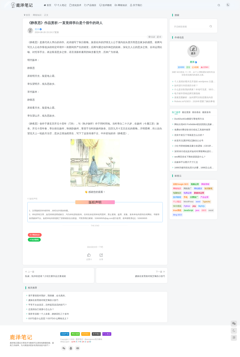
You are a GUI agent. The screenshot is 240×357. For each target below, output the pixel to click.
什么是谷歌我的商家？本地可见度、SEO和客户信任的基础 (195, 89)
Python (187, 206)
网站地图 (75, 334)
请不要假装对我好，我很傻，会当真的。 (47, 295)
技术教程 (177, 197)
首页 (27, 15)
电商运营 (188, 193)
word (198, 201)
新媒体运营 (199, 193)
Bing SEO (177, 215)
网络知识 (37, 15)
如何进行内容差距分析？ (186, 85)
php (194, 206)
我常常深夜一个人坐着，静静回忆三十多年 (48, 314)
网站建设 (198, 188)
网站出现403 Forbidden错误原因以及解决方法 (196, 124)
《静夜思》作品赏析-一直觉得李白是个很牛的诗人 (65, 23)
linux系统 (177, 210)
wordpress (90, 339)
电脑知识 (177, 193)
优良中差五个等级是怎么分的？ (189, 135)
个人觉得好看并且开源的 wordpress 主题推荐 (195, 81)
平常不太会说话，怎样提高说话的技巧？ (47, 304)
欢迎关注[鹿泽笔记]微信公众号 (188, 140)
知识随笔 (208, 188)
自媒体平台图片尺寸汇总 (186, 162)
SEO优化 (177, 206)
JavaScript (188, 210)
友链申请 (65, 334)
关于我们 (96, 334)
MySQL (201, 206)
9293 (181, 67)
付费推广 (194, 197)
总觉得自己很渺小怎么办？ (41, 309)
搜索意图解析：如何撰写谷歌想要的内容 (193, 97)
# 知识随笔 (34, 240)
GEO (204, 210)
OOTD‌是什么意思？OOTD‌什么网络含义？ (48, 318)
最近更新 (186, 112)
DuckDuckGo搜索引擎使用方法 (189, 119)
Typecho (206, 201)
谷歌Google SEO (180, 184)
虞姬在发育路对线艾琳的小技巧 (43, 300)
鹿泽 (37, 29)
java (197, 210)
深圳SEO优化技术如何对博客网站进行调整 (194, 151)
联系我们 (86, 334)
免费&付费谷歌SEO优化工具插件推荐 (192, 129)
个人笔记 (177, 201)
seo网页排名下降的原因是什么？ (190, 156)
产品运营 (204, 197)
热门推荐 (176, 112)
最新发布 (206, 112)
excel (211, 210)
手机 (186, 197)
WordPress (188, 201)
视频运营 (195, 184)
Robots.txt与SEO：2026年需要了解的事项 (194, 101)
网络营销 (205, 184)
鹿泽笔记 (79, 339)
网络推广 (188, 188)
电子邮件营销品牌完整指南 (187, 93)
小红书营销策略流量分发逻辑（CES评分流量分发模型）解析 (203, 146)
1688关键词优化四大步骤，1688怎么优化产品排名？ (199, 167)
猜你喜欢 (196, 112)
